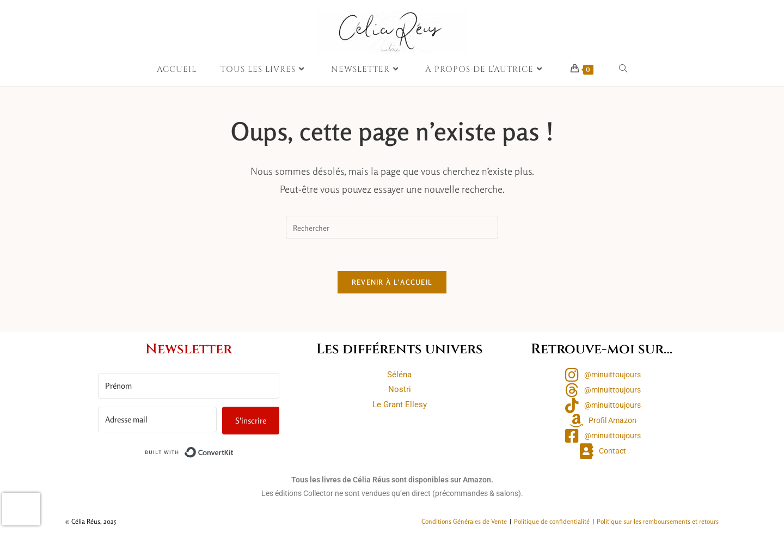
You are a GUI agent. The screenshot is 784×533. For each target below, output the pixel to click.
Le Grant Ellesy (399, 404)
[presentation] (21, 509)
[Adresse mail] (157, 419)
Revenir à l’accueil (392, 282)
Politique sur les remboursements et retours (658, 521)
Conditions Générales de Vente (464, 521)
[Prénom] (188, 385)
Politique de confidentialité (552, 521)
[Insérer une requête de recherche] (392, 227)
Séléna (399, 374)
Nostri (399, 389)
